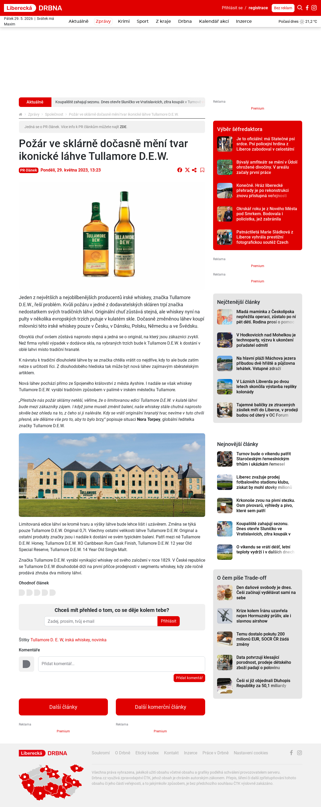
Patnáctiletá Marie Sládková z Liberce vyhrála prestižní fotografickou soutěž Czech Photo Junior (264, 239)
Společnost (54, 114)
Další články (63, 707)
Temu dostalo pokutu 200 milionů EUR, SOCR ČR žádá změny (262, 639)
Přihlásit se (232, 7)
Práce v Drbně (215, 752)
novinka (99, 639)
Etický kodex (147, 752)
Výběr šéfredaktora (239, 129)
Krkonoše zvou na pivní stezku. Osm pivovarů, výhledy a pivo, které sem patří (265, 505)
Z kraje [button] (163, 21)
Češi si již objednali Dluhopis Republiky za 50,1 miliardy (263, 683)
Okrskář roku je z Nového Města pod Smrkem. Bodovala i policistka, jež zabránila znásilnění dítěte (266, 216)
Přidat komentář (189, 678)
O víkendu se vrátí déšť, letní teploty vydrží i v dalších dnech (265, 549)
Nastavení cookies (251, 752)
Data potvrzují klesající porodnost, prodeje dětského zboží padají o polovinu (263, 662)
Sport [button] (143, 21)
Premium (257, 108)
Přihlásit (168, 621)
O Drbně (122, 752)
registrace (258, 7)
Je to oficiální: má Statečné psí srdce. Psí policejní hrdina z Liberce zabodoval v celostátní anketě (265, 146)
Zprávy (33, 114)
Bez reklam (283, 8)
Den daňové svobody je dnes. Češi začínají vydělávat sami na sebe (266, 592)
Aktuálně (79, 21)
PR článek (28, 170)
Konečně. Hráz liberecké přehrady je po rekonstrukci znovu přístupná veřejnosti (262, 190)
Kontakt (171, 752)
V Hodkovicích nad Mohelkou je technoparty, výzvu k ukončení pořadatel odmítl (266, 340)
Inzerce (244, 21)
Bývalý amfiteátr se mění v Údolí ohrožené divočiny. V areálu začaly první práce (266, 167)
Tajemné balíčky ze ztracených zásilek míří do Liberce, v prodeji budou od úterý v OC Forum (267, 410)
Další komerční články (160, 707)
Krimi (124, 21)
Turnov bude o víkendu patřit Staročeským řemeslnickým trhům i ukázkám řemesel (263, 459)
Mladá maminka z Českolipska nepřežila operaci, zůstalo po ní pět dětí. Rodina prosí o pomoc (266, 316)
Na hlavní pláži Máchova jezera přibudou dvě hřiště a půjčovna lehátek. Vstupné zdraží (266, 363)
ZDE (123, 127)
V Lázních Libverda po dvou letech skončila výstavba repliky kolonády (266, 386)
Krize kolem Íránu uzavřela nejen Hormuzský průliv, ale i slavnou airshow (263, 616)
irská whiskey (77, 639)
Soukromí (101, 752)
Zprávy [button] (103, 21)
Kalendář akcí (214, 21)
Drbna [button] (185, 21)
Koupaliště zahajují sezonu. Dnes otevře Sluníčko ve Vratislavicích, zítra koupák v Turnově (263, 531)
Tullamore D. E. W (46, 639)
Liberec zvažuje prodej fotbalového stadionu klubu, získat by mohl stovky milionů (264, 482)
